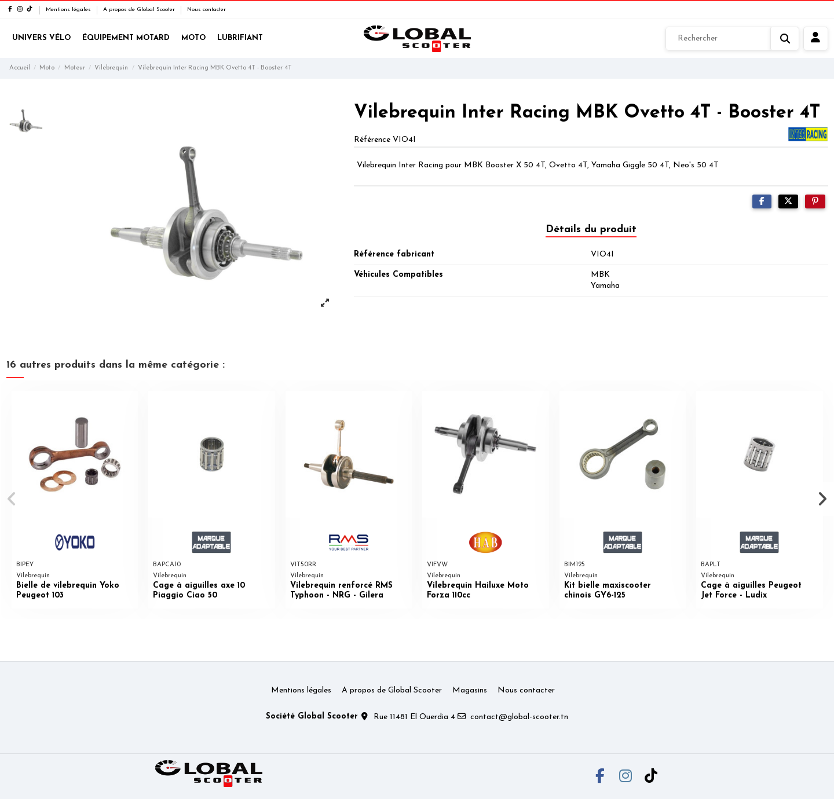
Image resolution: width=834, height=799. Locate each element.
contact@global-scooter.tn (519, 717)
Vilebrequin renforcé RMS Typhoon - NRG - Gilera (341, 590)
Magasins (469, 690)
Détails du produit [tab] (591, 229)
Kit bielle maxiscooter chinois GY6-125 (607, 590)
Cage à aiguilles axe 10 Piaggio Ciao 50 (199, 590)
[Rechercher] (732, 39)
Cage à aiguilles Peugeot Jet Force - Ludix (751, 590)
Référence (372, 139)
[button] (12, 499)
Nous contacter (206, 9)
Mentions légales (69, 9)
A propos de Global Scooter (140, 9)
